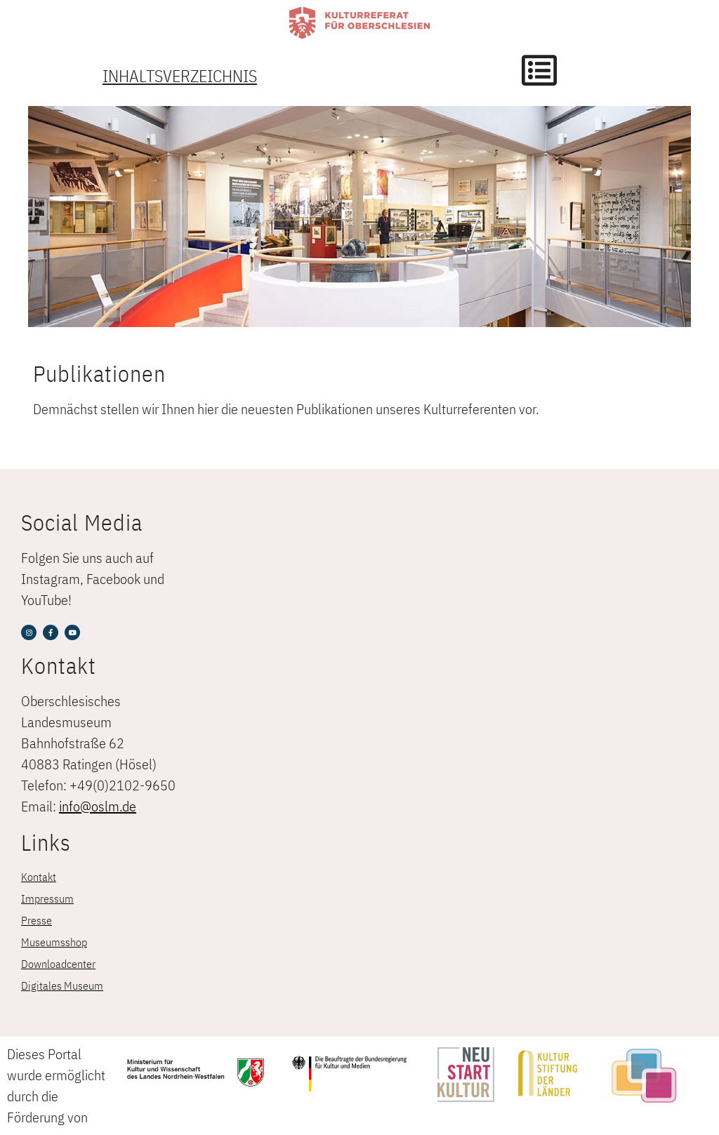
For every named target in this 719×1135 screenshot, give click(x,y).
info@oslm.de (97, 806)
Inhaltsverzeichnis (180, 76)
